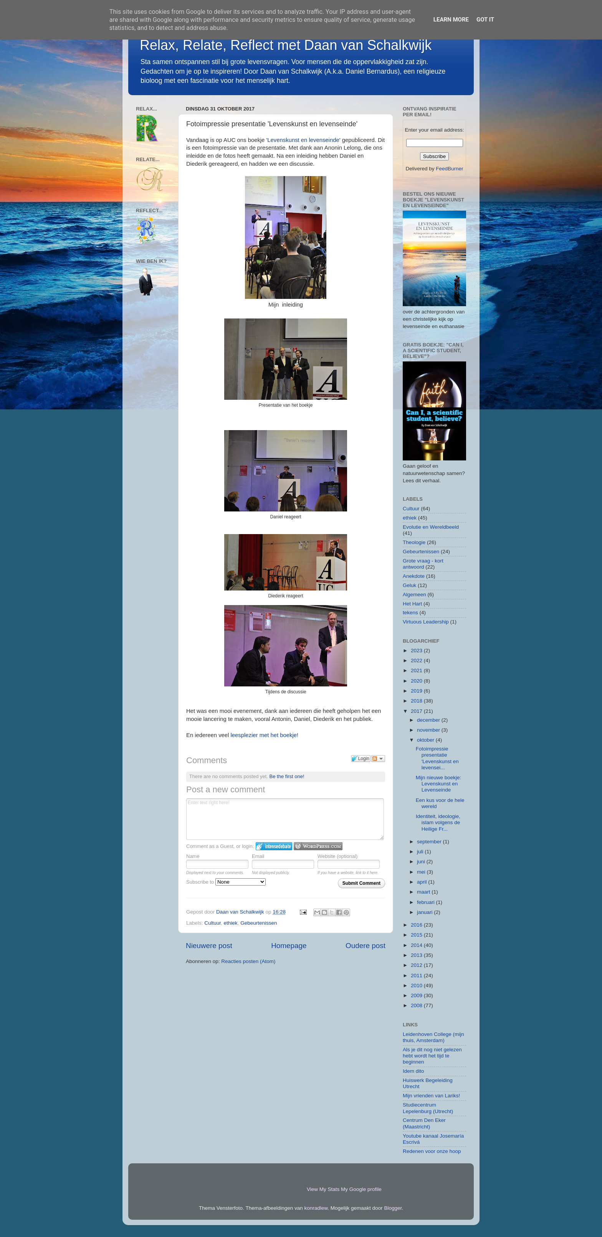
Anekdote (414, 576)
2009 (417, 995)
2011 (417, 975)
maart (424, 892)
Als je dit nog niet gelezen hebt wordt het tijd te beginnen (432, 1056)
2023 (417, 650)
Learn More (451, 19)
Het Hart (412, 604)
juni (422, 861)
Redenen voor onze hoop (432, 1151)
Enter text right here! (285, 819)
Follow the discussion (378, 758)
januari (425, 912)
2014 (417, 945)
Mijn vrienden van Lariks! (431, 1095)
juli (421, 851)
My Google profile (361, 1189)
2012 (417, 965)
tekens (410, 612)
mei (422, 872)
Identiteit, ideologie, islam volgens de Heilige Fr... (438, 822)
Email (258, 856)
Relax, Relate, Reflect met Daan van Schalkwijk (286, 45)
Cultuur (212, 923)
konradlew (316, 1208)
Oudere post (365, 946)
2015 (417, 935)
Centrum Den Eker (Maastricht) (424, 1123)
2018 (417, 701)
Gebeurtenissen (258, 923)
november (429, 730)
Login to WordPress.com (318, 846)
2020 (417, 681)
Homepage (288, 946)
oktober (426, 740)
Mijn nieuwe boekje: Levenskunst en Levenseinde (438, 784)
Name (193, 856)
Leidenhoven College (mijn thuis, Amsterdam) (433, 1037)
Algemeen (414, 594)
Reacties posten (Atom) (248, 961)
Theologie (414, 542)
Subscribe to (226, 882)
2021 (417, 670)
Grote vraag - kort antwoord (423, 564)
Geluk (409, 585)
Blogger (393, 1208)
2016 (417, 925)
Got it (485, 19)
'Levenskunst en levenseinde (302, 140)
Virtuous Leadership (426, 622)
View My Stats (323, 1189)
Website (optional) (338, 856)
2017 (417, 711)
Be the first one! (287, 776)
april (422, 882)
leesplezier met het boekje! (265, 735)
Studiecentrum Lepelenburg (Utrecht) (428, 1108)
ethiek (231, 923)
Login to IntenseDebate (274, 846)
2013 (417, 955)
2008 (417, 1005)
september (430, 841)
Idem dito (413, 1071)
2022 (417, 660)
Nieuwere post (209, 946)
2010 (417, 985)
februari (426, 902)
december (429, 720)
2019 (417, 691)
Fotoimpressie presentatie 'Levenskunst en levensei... (437, 758)
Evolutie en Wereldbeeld (431, 527)
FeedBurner (449, 169)
